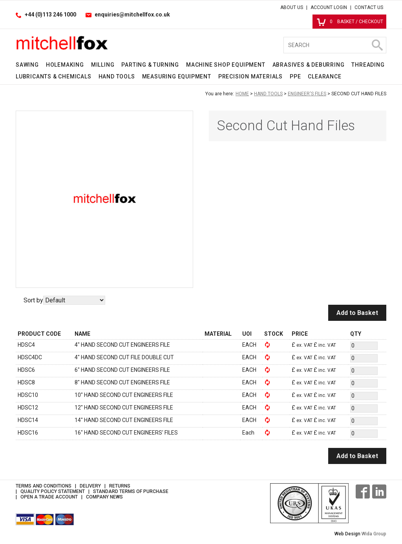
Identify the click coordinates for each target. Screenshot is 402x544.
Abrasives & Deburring (308, 65)
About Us (291, 7)
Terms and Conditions (43, 486)
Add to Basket (357, 313)
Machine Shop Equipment (225, 65)
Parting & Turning (150, 65)
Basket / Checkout (350, 21)
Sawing (27, 65)
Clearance (324, 76)
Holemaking (65, 65)
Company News (104, 497)
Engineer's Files (307, 93)
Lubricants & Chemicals (53, 76)
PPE (295, 76)
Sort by (33, 300)
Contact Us (368, 7)
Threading (367, 65)
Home (242, 93)
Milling (103, 65)
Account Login (329, 7)
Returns (119, 486)
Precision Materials (250, 76)
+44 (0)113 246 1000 (50, 14)
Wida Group (374, 534)
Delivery (90, 486)
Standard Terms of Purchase (130, 491)
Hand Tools (117, 76)
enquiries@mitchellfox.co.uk (132, 14)
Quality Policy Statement (52, 491)
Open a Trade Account (49, 497)
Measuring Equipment (176, 76)
